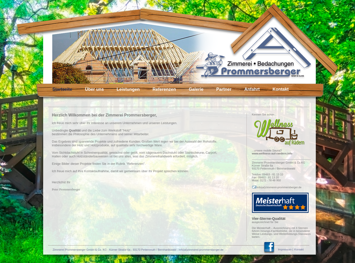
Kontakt (280, 89)
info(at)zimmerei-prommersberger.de (277, 187)
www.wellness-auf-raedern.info (272, 153)
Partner (223, 89)
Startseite (62, 89)
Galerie (196, 89)
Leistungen (128, 89)
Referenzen (164, 89)
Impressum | (285, 249)
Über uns (94, 89)
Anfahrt (252, 89)
